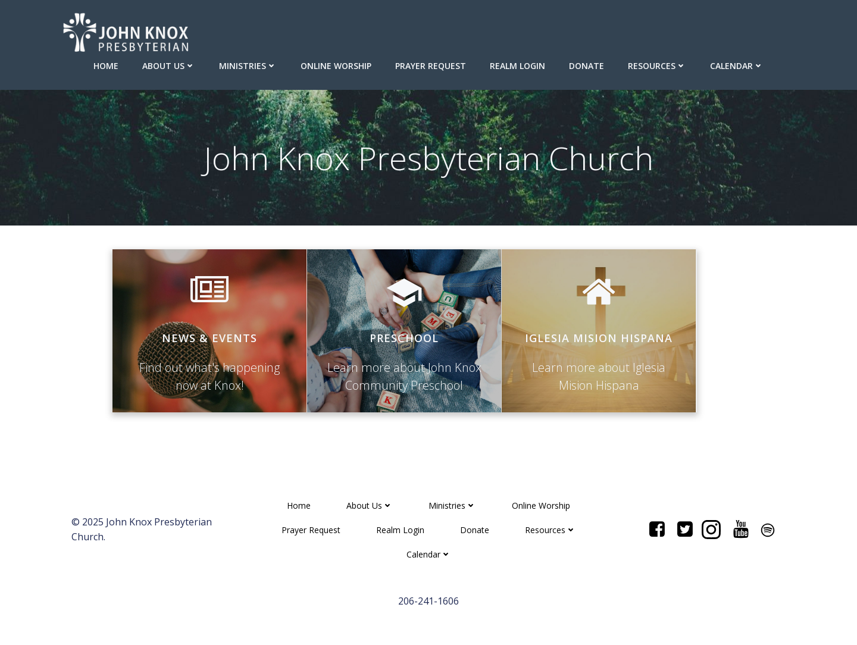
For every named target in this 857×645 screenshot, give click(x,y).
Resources (657, 65)
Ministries (248, 65)
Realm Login (517, 65)
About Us (168, 65)
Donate (586, 65)
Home (105, 65)
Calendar (737, 65)
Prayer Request (430, 65)
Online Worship (336, 65)
